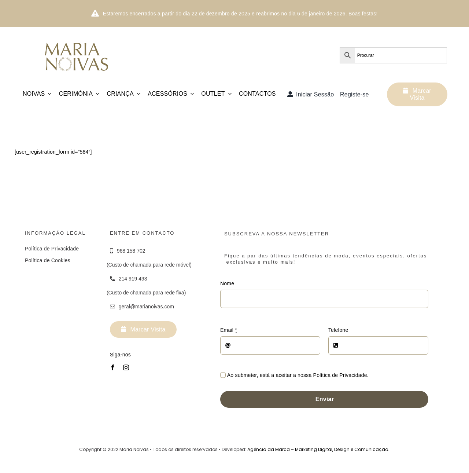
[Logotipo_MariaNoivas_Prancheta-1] (77, 39)
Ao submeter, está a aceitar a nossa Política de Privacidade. (298, 375)
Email (228, 330)
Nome (227, 283)
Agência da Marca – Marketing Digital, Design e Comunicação (317, 449)
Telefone (338, 330)
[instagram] (126, 367)
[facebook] (113, 367)
